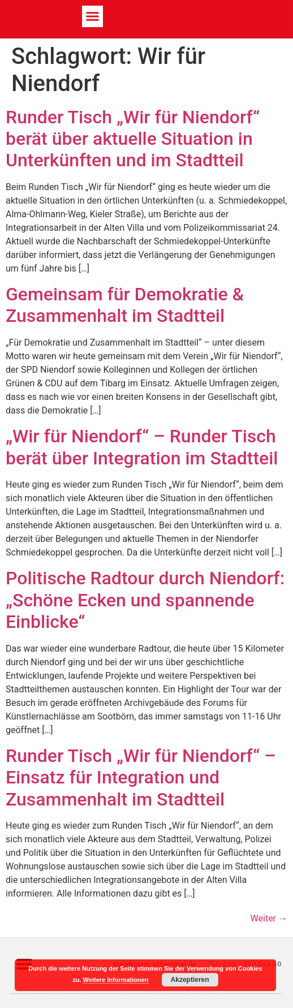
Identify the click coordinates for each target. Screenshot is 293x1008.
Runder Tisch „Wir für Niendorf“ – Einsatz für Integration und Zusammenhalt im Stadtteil (141, 777)
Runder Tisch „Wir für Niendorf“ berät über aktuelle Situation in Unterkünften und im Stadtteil (133, 138)
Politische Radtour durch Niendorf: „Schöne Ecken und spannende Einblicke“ (145, 599)
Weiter (269, 918)
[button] (93, 16)
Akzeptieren (190, 980)
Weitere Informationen (116, 979)
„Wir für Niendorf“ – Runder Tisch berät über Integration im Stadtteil (142, 446)
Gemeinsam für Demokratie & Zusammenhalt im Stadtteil (125, 304)
